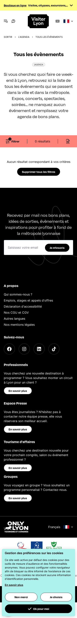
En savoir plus (18, 391)
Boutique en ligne (15, 5)
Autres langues (14, 318)
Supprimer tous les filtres (38, 172)
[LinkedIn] (39, 348)
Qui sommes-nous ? (18, 294)
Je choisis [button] (56, 597)
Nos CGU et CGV (16, 312)
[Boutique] (57, 21)
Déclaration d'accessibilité (23, 306)
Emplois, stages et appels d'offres (28, 300)
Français (60, 527)
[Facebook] (9, 348)
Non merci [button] (21, 597)
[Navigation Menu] (6, 21)
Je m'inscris (57, 248)
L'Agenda (23, 37)
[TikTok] (53, 348)
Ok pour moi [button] (38, 609)
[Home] (38, 21)
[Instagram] (24, 348)
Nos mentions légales (19, 324)
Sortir (8, 37)
